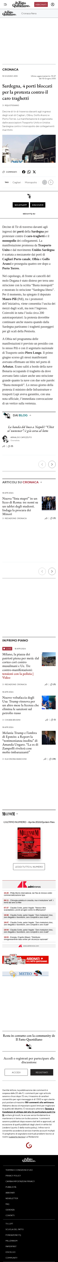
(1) (53, 720)
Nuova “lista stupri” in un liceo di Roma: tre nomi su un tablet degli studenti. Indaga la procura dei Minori (20, 506)
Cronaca (10, 69)
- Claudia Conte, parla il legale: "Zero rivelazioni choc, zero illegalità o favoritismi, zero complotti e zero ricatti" (28, 916)
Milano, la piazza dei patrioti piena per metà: (18, 656)
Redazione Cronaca (14, 518)
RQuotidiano (10, 105)
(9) (10, 446)
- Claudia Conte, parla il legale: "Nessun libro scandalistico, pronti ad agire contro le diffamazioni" (25, 909)
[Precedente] (42, 464)
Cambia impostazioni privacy (20, 1181)
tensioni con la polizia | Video (17, 675)
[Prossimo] (52, 464)
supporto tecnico (17, 1136)
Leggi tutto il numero (29, 866)
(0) (53, 518)
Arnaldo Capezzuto (21, 437)
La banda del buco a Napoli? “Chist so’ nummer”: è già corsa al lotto (30, 429)
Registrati (42, 1072)
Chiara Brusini (11, 720)
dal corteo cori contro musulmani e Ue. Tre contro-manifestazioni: (20, 664)
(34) (52, 759)
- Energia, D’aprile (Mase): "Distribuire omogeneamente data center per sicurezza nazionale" (26, 938)
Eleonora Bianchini (14, 759)
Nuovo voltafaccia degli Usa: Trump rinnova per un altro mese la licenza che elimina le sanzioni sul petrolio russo (20, 705)
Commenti (9, 172)
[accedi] (53, 4)
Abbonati (41, 4)
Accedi (16, 1072)
